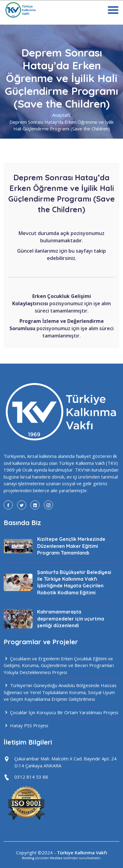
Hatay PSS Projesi (26, 725)
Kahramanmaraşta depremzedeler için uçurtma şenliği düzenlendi (70, 618)
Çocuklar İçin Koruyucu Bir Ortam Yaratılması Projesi (61, 712)
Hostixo (56, 858)
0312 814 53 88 (31, 777)
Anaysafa (61, 115)
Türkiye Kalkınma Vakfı (82, 852)
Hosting (28, 858)
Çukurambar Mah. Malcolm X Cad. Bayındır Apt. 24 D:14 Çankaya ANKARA (65, 762)
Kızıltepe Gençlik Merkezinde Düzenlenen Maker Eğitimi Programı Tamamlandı (71, 546)
